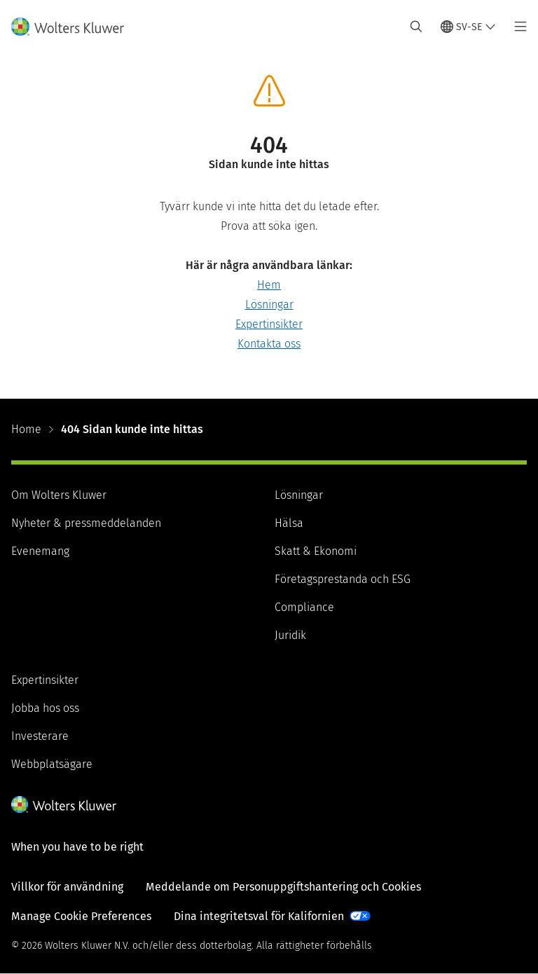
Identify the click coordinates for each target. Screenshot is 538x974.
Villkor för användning (67, 886)
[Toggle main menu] (516, 27)
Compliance (304, 607)
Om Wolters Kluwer (58, 495)
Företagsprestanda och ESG (343, 579)
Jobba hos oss (45, 708)
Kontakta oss (269, 343)
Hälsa (289, 523)
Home (26, 429)
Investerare (40, 736)
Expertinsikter (269, 324)
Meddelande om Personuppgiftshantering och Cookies (283, 886)
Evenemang (40, 551)
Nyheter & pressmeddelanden (86, 523)
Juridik (290, 635)
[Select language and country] (468, 27)
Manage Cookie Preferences (81, 916)
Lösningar (269, 304)
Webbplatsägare (51, 764)
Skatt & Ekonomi (316, 551)
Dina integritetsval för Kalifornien (259, 916)
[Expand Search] (416, 27)
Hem (269, 284)
